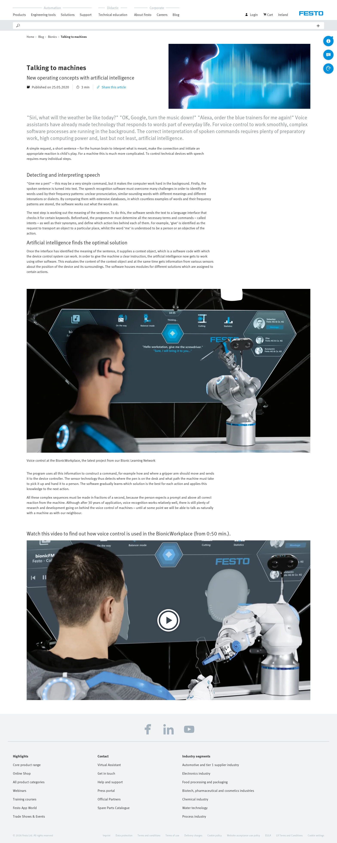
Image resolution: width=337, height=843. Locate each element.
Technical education (112, 14)
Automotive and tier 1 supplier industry (210, 764)
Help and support (110, 782)
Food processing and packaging (205, 782)
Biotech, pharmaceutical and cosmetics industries (218, 790)
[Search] (168, 25)
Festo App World (25, 807)
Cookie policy (214, 835)
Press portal (106, 790)
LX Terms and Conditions (289, 835)
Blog (176, 14)
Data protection (124, 835)
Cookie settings (316, 835)
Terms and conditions (149, 835)
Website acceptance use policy (243, 835)
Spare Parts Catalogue (114, 807)
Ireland (283, 14)
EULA (268, 835)
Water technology (194, 807)
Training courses (24, 799)
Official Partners (109, 799)
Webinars (19, 790)
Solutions (68, 14)
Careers (162, 14)
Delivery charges (193, 835)
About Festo (143, 14)
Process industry (194, 816)
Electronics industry (196, 773)
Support (86, 14)
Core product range (27, 764)
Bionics (52, 36)
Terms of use (172, 835)
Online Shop (22, 773)
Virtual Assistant (109, 764)
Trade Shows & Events (29, 816)
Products (19, 14)
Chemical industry (195, 799)
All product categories (28, 782)
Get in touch (106, 773)
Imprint (106, 835)
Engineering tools (43, 14)
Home (30, 36)
